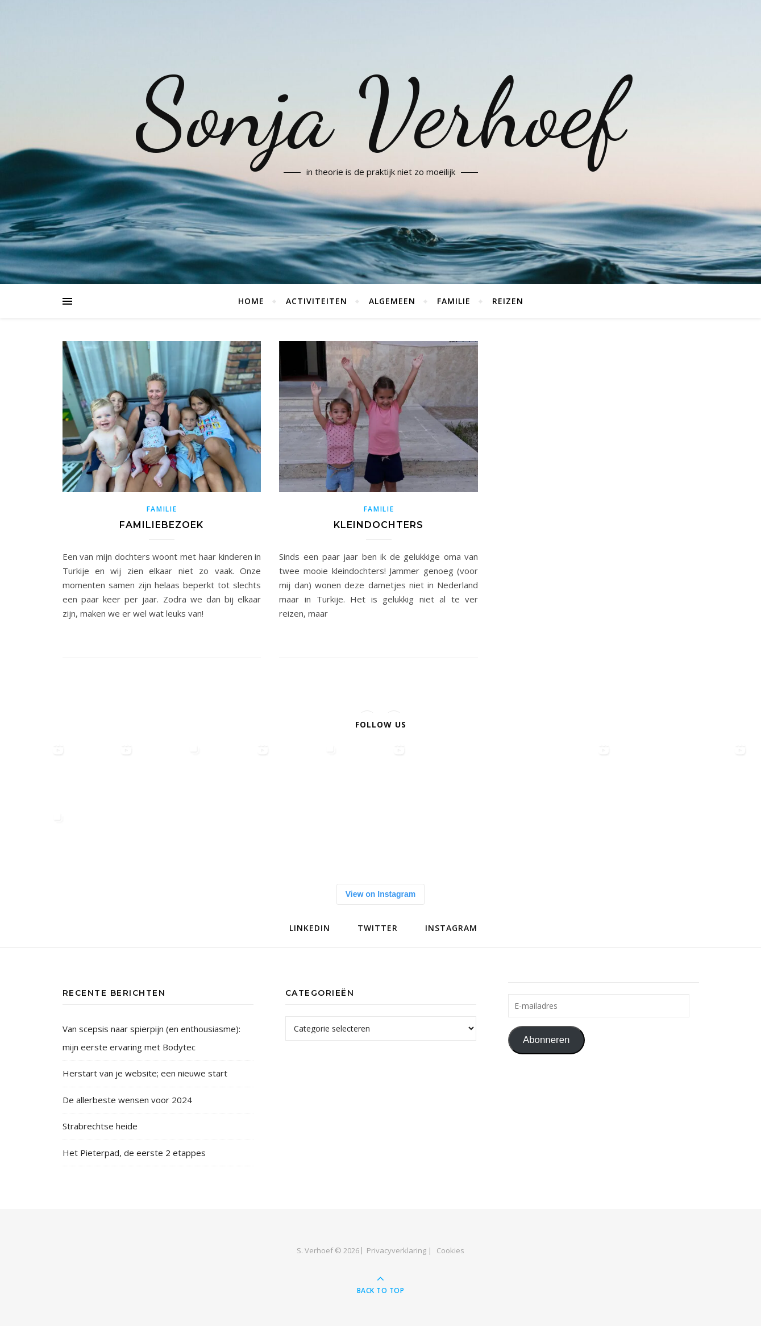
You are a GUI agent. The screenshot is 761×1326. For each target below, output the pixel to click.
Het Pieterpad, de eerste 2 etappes (134, 1152)
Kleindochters (378, 524)
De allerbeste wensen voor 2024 (127, 1099)
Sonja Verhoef (380, 114)
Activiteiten (316, 301)
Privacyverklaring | (399, 1250)
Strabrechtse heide (100, 1126)
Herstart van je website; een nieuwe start (145, 1073)
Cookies (450, 1250)
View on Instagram (380, 894)
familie (162, 509)
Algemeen (392, 301)
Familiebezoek (161, 524)
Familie (454, 301)
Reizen (507, 301)
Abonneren (546, 1039)
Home (251, 301)
